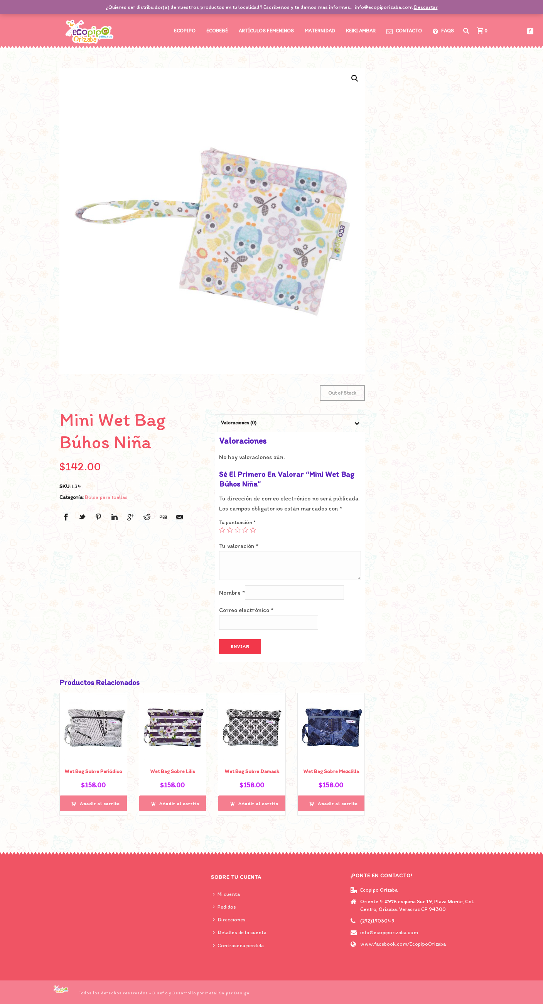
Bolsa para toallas (106, 497)
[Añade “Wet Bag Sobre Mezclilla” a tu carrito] (333, 803)
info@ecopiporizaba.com (389, 932)
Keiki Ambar (361, 31)
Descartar (426, 7)
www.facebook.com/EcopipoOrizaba (403, 944)
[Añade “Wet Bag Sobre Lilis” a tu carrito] (175, 803)
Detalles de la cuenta (239, 932)
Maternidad (320, 31)
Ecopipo (185, 31)
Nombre (232, 592)
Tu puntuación (237, 522)
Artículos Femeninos (266, 31)
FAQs (443, 31)
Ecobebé (217, 31)
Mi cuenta (226, 894)
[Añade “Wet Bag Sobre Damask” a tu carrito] (254, 803)
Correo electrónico (246, 610)
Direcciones (229, 919)
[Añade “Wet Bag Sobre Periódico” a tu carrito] (96, 803)
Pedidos (224, 907)
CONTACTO (404, 31)
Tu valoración (238, 545)
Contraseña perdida (238, 945)
